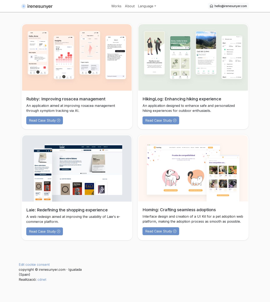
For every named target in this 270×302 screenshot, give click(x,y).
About (130, 6)
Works (116, 6)
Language (145, 6)
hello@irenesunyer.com (228, 6)
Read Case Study (44, 120)
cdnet (41, 279)
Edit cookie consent (34, 264)
